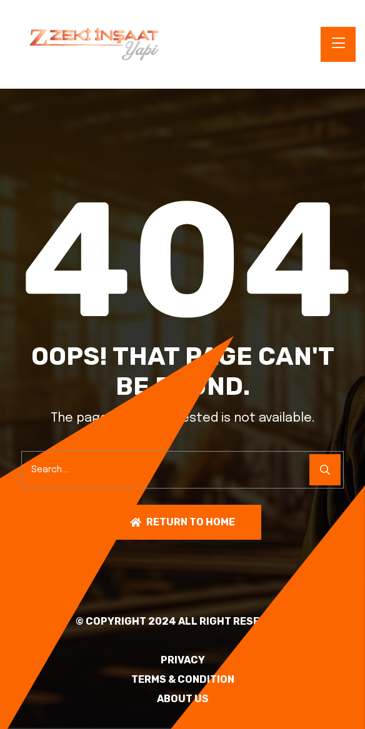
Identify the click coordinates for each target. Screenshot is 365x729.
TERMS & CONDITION (182, 680)
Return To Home (182, 522)
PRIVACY (183, 660)
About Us (183, 699)
